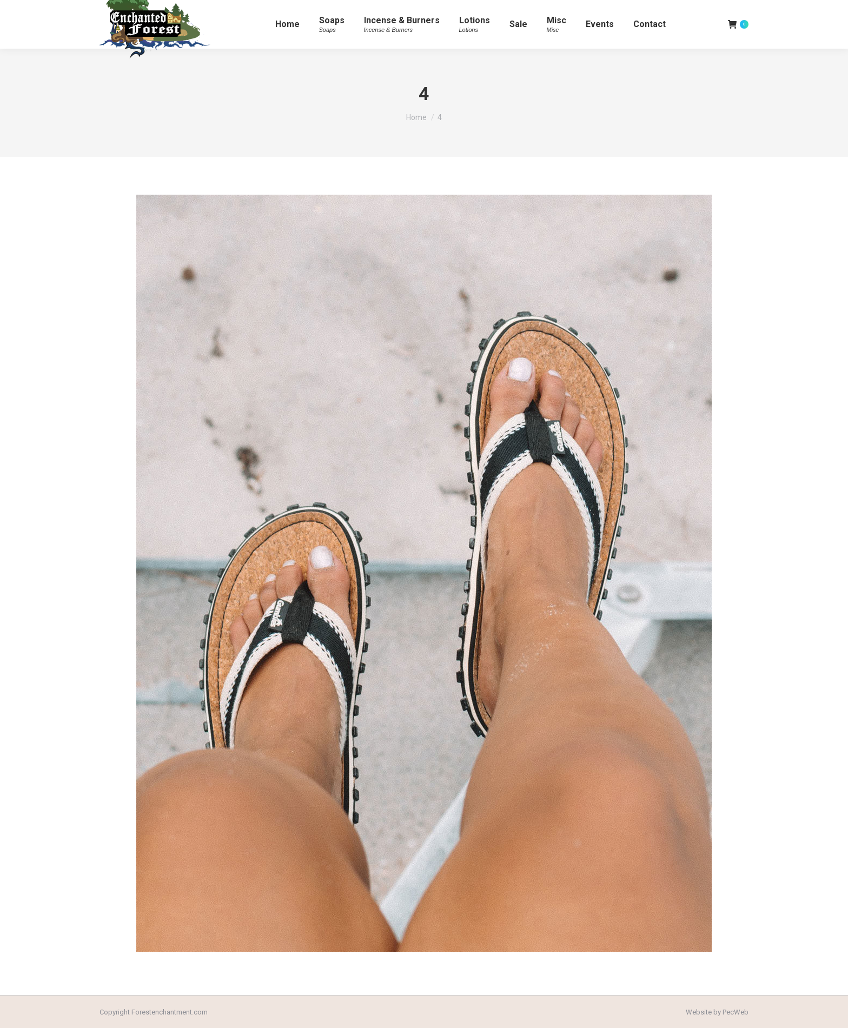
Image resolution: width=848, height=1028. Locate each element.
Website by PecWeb (717, 1012)
